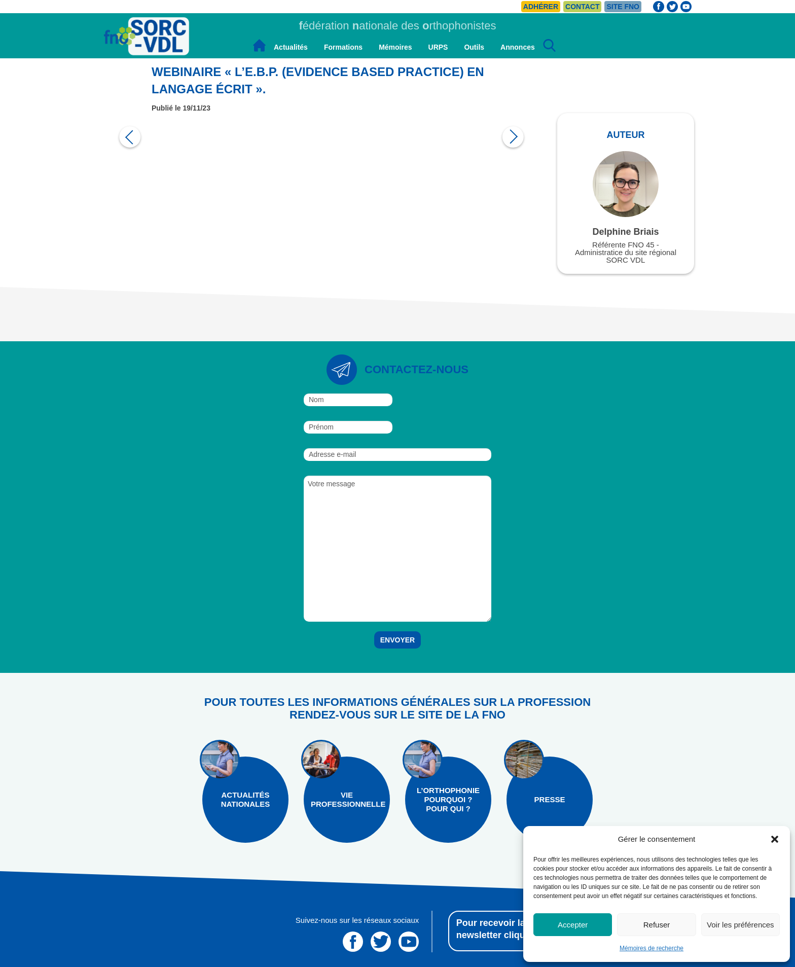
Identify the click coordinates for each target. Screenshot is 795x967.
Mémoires (395, 47)
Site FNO (622, 7)
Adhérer (540, 7)
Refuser (656, 924)
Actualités (291, 47)
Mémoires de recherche (651, 948)
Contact (582, 7)
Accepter (573, 924)
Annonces (517, 47)
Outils (474, 47)
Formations (343, 47)
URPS (438, 47)
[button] (775, 839)
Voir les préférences (740, 924)
